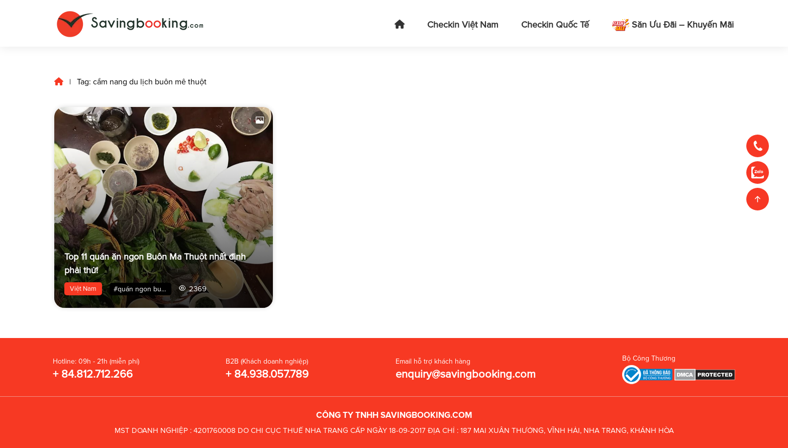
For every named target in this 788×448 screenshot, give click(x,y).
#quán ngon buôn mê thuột (142, 289)
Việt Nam (83, 289)
